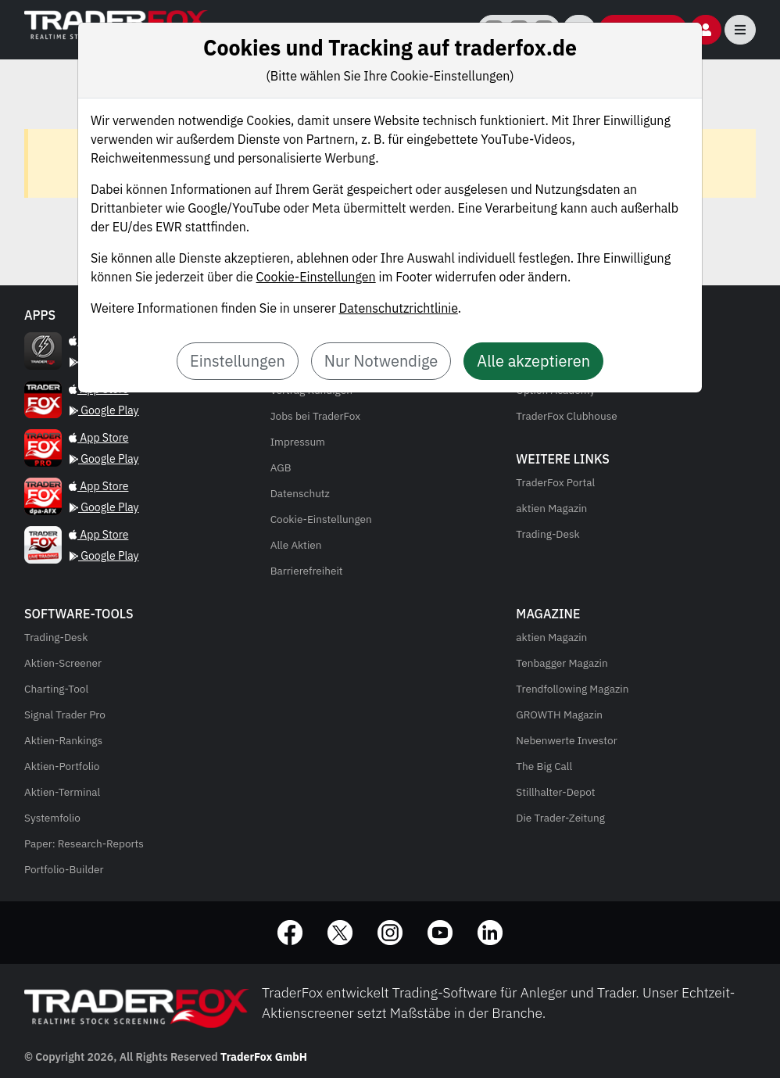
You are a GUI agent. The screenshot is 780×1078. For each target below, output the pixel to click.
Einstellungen (237, 360)
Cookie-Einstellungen (316, 277)
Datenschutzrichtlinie (398, 308)
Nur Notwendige (381, 360)
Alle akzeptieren (533, 360)
